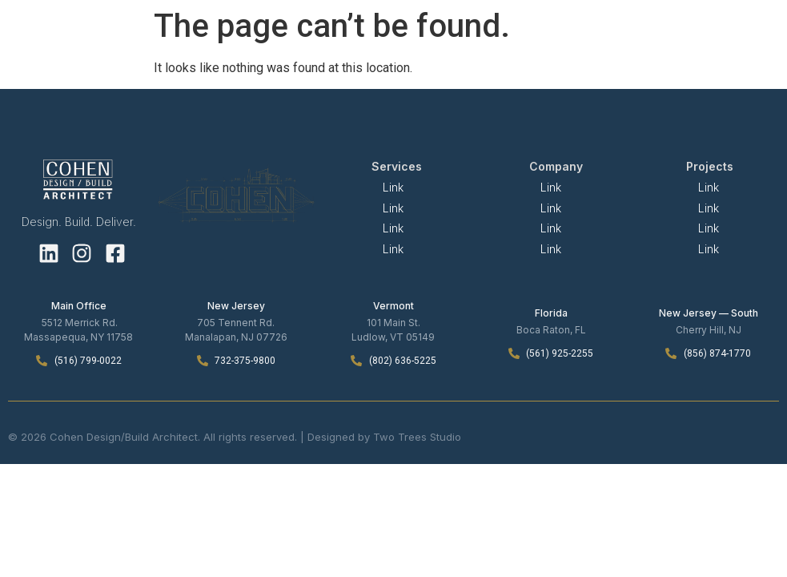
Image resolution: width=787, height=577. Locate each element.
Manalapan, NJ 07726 (236, 337)
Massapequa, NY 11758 (78, 337)
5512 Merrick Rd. (80, 323)
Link (393, 187)
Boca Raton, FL (551, 330)
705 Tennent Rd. (236, 323)
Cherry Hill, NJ (708, 330)
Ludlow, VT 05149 (393, 337)
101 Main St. (393, 323)
